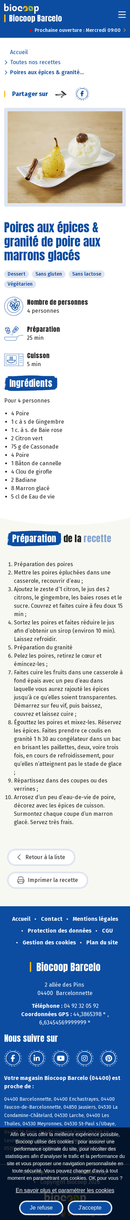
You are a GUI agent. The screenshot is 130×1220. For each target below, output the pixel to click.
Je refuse (41, 1208)
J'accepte (90, 1208)
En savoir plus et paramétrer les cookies (65, 1190)
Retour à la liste (41, 857)
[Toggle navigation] (122, 16)
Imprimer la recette (47, 880)
